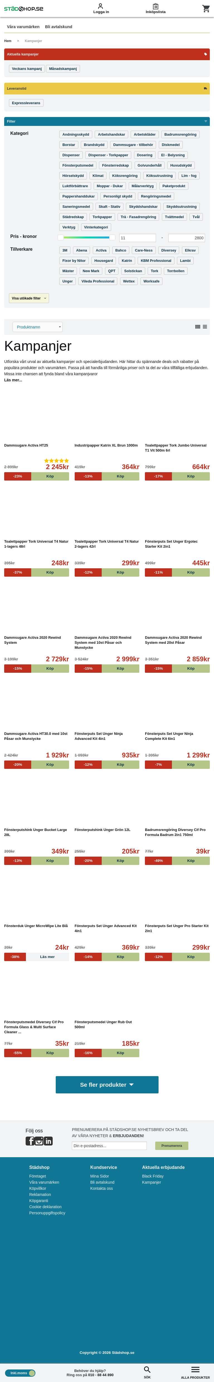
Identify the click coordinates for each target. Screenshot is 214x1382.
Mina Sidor (99, 1176)
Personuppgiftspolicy (47, 1213)
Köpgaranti (38, 1200)
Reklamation (40, 1194)
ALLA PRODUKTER (195, 1372)
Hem (7, 41)
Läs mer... (13, 380)
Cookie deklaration (45, 1207)
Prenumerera (171, 1146)
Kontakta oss (101, 1188)
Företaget (37, 1176)
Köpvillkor (37, 1188)
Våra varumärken (44, 1182)
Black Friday (153, 1176)
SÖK (147, 1372)
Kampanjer (33, 41)
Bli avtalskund (102, 1182)
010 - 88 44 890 (100, 1375)
